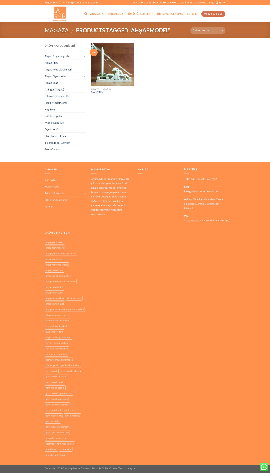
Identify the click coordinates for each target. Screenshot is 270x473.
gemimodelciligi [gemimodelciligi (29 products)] (72, 415)
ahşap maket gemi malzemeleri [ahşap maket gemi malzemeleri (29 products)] (61, 281)
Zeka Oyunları (53, 149)
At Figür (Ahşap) (54, 89)
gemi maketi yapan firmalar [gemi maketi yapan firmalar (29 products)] (59, 393)
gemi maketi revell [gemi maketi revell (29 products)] (54, 382)
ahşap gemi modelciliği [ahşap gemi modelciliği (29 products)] (57, 264)
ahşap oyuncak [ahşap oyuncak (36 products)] (74, 298)
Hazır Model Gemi (56, 102)
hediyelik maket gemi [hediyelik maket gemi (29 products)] (56, 438)
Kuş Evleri (50, 109)
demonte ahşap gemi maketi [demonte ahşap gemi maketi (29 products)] (59, 359)
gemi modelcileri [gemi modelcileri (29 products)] (54, 415)
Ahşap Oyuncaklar (55, 76)
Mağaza (57, 30)
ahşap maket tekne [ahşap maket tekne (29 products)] (55, 287)
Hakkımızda (115, 13)
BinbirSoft (98, 468)
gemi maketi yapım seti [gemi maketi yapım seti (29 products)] (57, 399)
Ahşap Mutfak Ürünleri (58, 69)
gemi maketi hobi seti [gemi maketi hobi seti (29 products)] (71, 371)
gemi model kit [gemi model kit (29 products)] (53, 421)
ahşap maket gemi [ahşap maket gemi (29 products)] (54, 270)
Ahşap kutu (51, 62)
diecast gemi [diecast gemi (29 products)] (52, 365)
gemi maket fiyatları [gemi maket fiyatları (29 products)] (70, 365)
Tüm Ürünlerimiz (139, 14)
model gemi (104, 183)
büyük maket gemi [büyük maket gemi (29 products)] (54, 331)
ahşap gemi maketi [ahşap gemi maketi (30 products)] (55, 247)
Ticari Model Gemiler (57, 142)
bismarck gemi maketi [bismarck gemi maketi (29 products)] (56, 326)
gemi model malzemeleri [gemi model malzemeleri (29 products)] (57, 426)
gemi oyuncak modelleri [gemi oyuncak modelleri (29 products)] (57, 432)
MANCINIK (97, 92)
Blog (211, 2)
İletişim (192, 13)
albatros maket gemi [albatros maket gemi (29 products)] (55, 315)
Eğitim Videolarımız (170, 13)
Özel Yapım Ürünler (56, 136)
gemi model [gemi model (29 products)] (69, 410)
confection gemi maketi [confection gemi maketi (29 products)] (57, 348)
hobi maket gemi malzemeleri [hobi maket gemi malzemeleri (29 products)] (60, 443)
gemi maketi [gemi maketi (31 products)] (52, 371)
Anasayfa (96, 13)
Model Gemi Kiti (54, 122)
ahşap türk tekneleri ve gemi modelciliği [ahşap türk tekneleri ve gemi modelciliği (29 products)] (65, 309)
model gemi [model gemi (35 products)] (65, 449)
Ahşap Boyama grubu (57, 56)
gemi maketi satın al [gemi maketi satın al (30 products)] (55, 387)
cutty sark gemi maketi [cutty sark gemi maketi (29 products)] (56, 354)
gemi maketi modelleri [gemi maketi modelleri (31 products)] (56, 376)
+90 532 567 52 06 (206, 178)
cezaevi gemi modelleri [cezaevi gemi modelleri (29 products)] (57, 343)
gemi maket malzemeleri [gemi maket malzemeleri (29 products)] (57, 404)
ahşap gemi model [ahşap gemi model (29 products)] (54, 259)
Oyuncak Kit (52, 129)
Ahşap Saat (51, 82)
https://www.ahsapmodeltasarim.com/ (207, 220)
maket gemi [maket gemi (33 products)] (51, 449)
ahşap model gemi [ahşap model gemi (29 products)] (54, 292)
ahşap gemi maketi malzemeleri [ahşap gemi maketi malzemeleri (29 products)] (61, 253)
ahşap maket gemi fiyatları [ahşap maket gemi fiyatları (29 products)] (58, 275)
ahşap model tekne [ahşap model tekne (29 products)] (55, 298)
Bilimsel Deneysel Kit (57, 96)
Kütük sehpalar (53, 116)
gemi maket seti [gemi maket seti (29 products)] (53, 410)
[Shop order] (207, 30)
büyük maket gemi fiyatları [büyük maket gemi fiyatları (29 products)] (58, 337)
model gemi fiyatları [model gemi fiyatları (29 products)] (55, 455)
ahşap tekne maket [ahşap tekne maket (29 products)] (55, 303)
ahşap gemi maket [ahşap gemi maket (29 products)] (54, 242)
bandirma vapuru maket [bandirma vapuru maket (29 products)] (57, 320)
